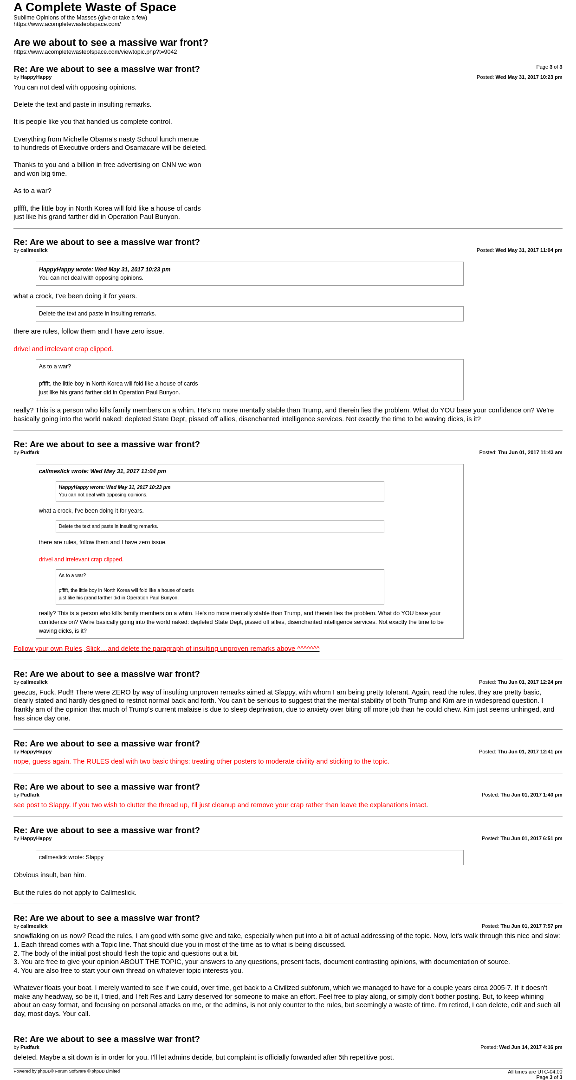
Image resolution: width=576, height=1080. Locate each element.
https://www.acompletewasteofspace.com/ (67, 24)
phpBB (44, 1071)
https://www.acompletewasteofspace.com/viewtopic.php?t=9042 (95, 52)
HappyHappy (56, 269)
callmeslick (54, 471)
